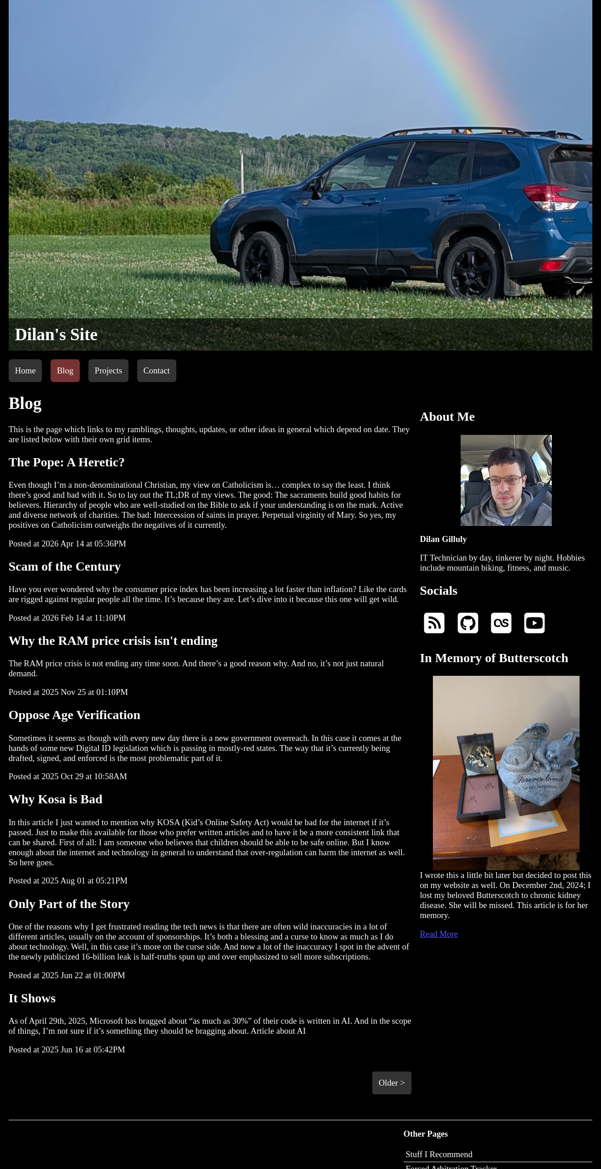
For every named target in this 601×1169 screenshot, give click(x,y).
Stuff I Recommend (439, 1154)
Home (25, 370)
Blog (65, 370)
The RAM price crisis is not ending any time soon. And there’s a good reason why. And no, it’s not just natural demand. (210, 655)
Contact (157, 370)
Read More (438, 934)
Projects (108, 370)
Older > (392, 1082)
